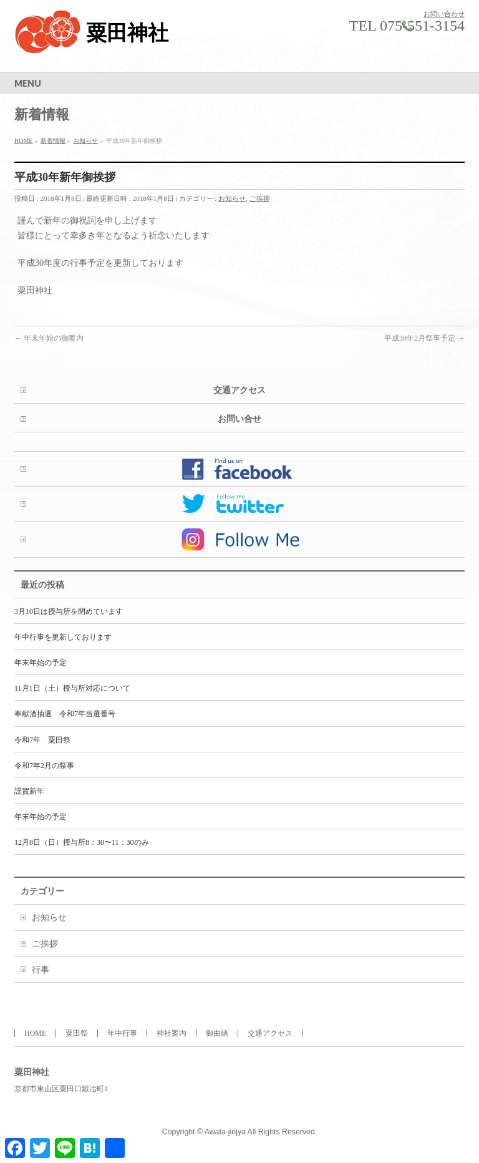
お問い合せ (239, 419)
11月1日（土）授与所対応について (72, 688)
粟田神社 (127, 33)
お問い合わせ (444, 13)
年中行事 (122, 1033)
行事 (40, 970)
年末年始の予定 (40, 662)
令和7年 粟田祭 (42, 740)
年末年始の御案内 (49, 338)
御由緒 (217, 1033)
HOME (35, 1033)
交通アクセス (239, 390)
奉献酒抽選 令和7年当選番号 (64, 713)
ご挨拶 (259, 198)
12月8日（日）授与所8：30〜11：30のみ (81, 842)
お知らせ (232, 198)
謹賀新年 (29, 791)
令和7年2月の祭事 (44, 765)
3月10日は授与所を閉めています (68, 611)
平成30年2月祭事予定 (424, 338)
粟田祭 (76, 1033)
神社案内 (171, 1033)
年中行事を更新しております (63, 637)
